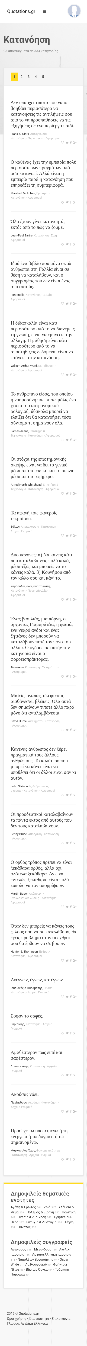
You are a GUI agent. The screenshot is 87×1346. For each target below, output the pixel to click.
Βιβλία (47, 295)
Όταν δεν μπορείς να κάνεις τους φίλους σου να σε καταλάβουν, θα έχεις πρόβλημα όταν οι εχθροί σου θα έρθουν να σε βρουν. (43, 934)
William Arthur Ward (24, 365)
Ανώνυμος (18, 1249)
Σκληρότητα (50, 667)
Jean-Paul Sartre (21, 235)
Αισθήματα (35, 721)
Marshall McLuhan (23, 193)
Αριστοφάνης (20, 1066)
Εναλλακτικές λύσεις (25, 898)
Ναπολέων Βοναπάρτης (35, 1260)
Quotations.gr (21, 11)
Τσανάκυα (17, 667)
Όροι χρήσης (16, 1319)
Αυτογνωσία (38, 134)
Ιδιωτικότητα (39, 1319)
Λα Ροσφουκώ (36, 1264)
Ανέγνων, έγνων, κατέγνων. (37, 979)
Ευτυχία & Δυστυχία (41, 1222)
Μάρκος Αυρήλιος (23, 1150)
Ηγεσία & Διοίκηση (32, 1217)
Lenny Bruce (19, 834)
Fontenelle (17, 295)
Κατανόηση (18, 138)
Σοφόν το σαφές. (27, 1015)
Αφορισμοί (52, 138)
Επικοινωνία (61, 1319)
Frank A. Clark (20, 134)
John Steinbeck (21, 786)
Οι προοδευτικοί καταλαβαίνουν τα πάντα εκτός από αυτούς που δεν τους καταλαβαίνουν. (42, 819)
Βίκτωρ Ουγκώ (37, 1270)
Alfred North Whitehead (26, 484)
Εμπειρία (42, 193)
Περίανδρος (19, 1102)
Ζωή (54, 235)
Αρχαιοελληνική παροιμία (51, 1255)
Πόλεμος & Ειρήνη (40, 1212)
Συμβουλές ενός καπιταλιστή (30, 586)
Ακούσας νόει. (25, 1094)
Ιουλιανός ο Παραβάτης (26, 988)
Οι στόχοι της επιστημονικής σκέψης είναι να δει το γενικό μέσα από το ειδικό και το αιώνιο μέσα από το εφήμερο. (42, 467)
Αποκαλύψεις (30, 526)
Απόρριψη (35, 834)
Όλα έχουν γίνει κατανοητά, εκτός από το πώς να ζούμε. (38, 224)
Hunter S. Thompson (24, 951)
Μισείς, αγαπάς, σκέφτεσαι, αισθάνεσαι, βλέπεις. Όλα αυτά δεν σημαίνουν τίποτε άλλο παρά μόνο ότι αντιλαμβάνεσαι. (42, 704)
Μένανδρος (43, 1249)
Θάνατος (24, 1227)
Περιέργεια (35, 138)
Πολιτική (69, 1212)
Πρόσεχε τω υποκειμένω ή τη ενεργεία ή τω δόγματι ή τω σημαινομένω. (39, 1136)
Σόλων (15, 526)
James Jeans (19, 431)
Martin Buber (19, 893)
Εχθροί (43, 951)
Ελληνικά (41, 1324)
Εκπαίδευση (46, 365)
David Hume (19, 721)
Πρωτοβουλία (37, 590)
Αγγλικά (27, 1324)
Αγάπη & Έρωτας (23, 1207)
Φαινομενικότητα (48, 1150)
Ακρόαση (34, 1102)
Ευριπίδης (17, 1024)
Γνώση (48, 988)
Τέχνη (69, 1222)
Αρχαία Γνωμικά (21, 531)
